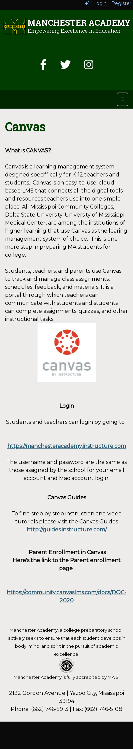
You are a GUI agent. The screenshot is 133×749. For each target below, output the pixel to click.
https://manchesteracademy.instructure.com (66, 446)
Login (96, 3)
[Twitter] (65, 67)
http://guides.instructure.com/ (67, 529)
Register (121, 3)
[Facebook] (43, 67)
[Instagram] (88, 67)
